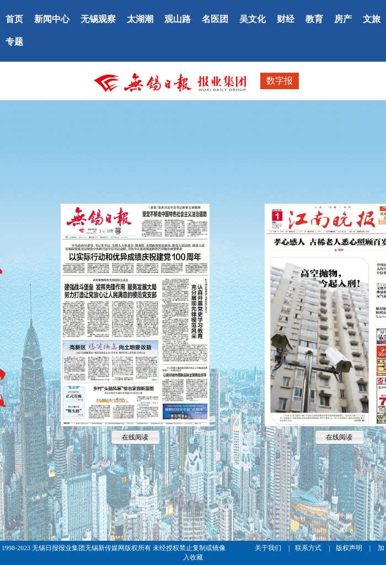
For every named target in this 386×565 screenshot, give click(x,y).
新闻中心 (51, 19)
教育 (314, 19)
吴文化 (252, 19)
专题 (14, 41)
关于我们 (269, 548)
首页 (14, 19)
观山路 (177, 19)
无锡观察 (98, 19)
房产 (343, 19)
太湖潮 (140, 19)
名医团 (215, 19)
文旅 (371, 19)
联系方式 (309, 548)
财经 (285, 19)
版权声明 (350, 548)
